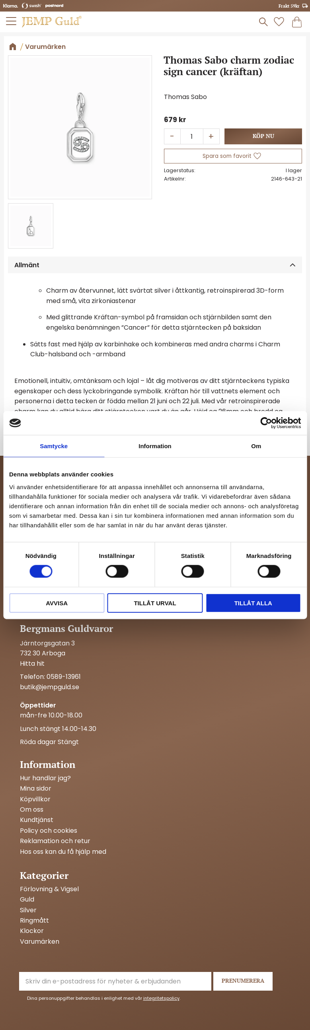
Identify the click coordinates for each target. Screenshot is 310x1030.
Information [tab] (155, 446)
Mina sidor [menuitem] (35, 788)
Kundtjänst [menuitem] (36, 820)
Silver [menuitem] (28, 910)
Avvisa (57, 602)
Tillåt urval (155, 602)
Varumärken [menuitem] (39, 941)
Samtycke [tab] (54, 446)
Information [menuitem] (47, 764)
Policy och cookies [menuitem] (48, 830)
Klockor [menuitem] (32, 931)
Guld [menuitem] (27, 899)
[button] (11, 21)
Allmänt (26, 265)
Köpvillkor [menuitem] (35, 799)
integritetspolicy (161, 998)
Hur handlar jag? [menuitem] (45, 778)
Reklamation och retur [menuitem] (55, 841)
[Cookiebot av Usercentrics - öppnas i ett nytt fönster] (266, 423)
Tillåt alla (253, 602)
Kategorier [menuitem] (44, 875)
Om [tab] (256, 446)
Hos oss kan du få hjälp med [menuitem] (63, 851)
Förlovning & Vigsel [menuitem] (49, 889)
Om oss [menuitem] (31, 809)
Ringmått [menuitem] (34, 920)
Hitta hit (32, 663)
